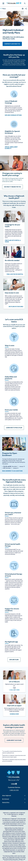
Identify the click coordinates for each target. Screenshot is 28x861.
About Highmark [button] (6, 795)
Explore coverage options (13, 115)
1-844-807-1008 (14, 690)
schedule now (14, 714)
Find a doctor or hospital (15, 274)
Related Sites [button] (5, 802)
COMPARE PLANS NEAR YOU (12, 44)
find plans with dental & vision (13, 241)
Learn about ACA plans (14, 740)
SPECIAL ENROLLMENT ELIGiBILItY (11, 147)
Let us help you (14, 681)
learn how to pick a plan (14, 427)
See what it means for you (12, 187)
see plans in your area (16, 306)
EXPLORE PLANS (14, 659)
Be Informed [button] (5, 799)
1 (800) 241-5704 (14, 790)
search (25, 3)
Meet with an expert (14, 705)
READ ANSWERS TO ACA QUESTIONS (12, 471)
